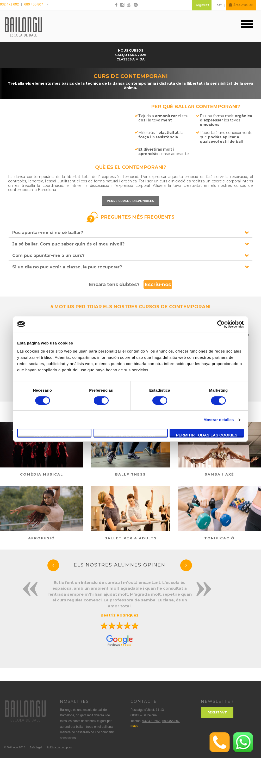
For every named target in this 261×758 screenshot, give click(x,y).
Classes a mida (130, 59)
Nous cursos (130, 50)
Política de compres (59, 747)
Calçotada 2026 (130, 55)
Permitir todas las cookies (207, 435)
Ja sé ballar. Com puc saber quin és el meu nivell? (68, 244)
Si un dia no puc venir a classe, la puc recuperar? (67, 266)
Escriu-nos (158, 284)
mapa (134, 726)
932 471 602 (10, 4)
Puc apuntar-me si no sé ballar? (47, 232)
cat (219, 5)
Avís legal (36, 747)
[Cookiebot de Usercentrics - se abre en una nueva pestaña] (221, 324)
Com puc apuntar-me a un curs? (48, 255)
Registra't (217, 712)
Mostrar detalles (218, 419)
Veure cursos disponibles (130, 201)
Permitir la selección (130, 435)
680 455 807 (33, 4)
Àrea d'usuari (241, 5)
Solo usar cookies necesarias (54, 435)
